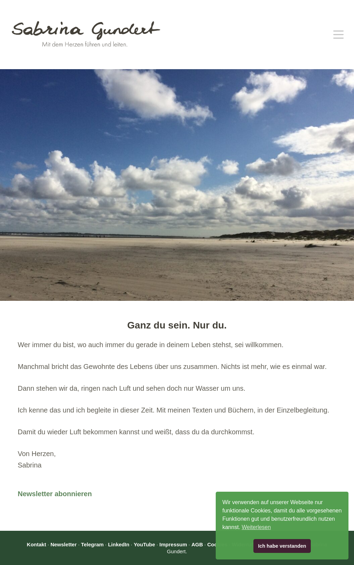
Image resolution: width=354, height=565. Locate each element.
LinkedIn (118, 544)
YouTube (144, 544)
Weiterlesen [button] (256, 527)
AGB (197, 544)
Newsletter (63, 544)
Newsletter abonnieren (55, 494)
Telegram (92, 544)
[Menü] (338, 34)
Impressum (173, 544)
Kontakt (36, 544)
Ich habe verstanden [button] (282, 546)
